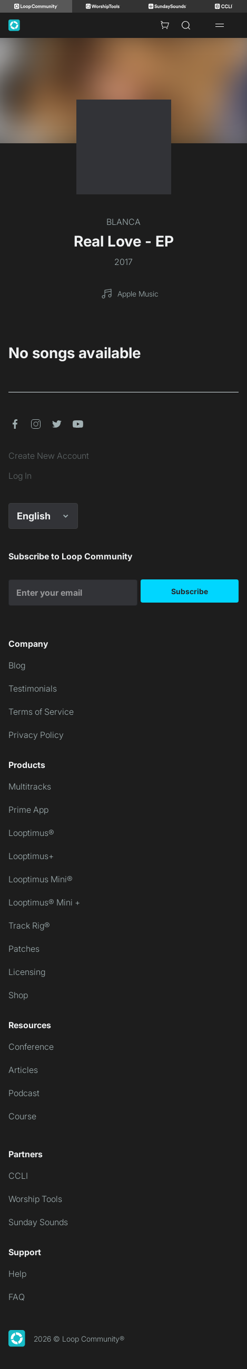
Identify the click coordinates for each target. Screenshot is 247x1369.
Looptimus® (31, 833)
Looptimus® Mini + (44, 902)
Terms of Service (41, 711)
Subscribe (189, 591)
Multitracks (29, 786)
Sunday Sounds (38, 1222)
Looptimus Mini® (40, 879)
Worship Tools (35, 1199)
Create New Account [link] (48, 455)
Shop (18, 995)
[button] (14, 424)
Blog (16, 665)
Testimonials (32, 688)
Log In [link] (20, 475)
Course (22, 1116)
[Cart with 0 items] (165, 25)
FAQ (16, 1297)
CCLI (18, 1175)
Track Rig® (29, 925)
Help (17, 1273)
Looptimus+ (31, 856)
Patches (23, 948)
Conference (31, 1046)
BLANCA (123, 221)
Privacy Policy (36, 735)
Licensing (26, 972)
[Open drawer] (220, 25)
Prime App (28, 809)
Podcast (23, 1093)
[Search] (186, 25)
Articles (23, 1070)
